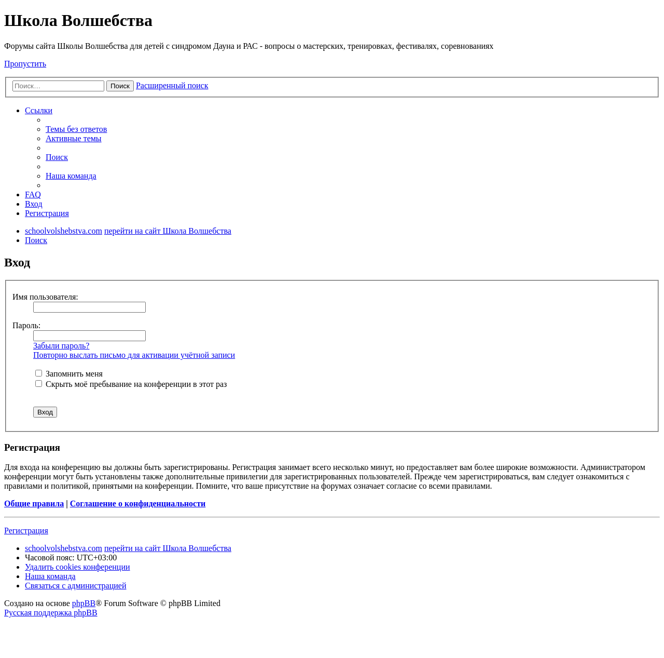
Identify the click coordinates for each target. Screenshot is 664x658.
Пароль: (26, 325)
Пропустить (25, 63)
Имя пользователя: (45, 296)
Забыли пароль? (61, 345)
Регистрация (26, 530)
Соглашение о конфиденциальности (137, 503)
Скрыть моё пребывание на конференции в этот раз (131, 384)
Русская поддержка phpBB (51, 612)
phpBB (83, 603)
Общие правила (34, 503)
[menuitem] (76, 129)
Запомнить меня (69, 373)
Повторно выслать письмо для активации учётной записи (134, 355)
